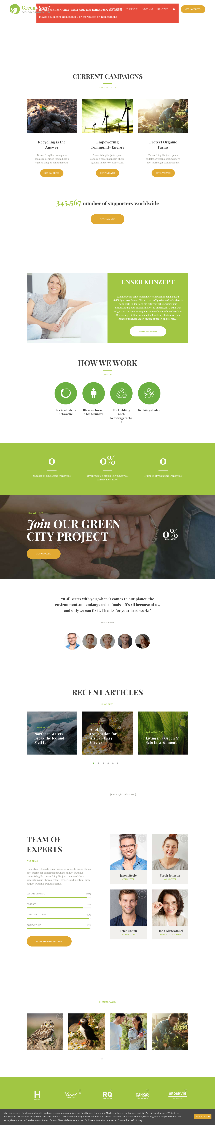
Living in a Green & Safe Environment (162, 740)
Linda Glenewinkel (170, 931)
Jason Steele (128, 875)
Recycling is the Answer (52, 144)
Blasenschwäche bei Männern (93, 412)
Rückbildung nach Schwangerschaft (121, 416)
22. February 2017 (156, 732)
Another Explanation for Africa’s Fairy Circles (103, 736)
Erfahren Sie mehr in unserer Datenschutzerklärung (113, 1120)
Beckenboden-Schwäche (66, 412)
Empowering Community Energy (107, 144)
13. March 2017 (98, 723)
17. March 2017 (42, 727)
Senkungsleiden (149, 410)
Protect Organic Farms (163, 144)
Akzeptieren (203, 1116)
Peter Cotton (128, 931)
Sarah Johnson (170, 875)
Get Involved (52, 173)
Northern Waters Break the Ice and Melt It (49, 738)
